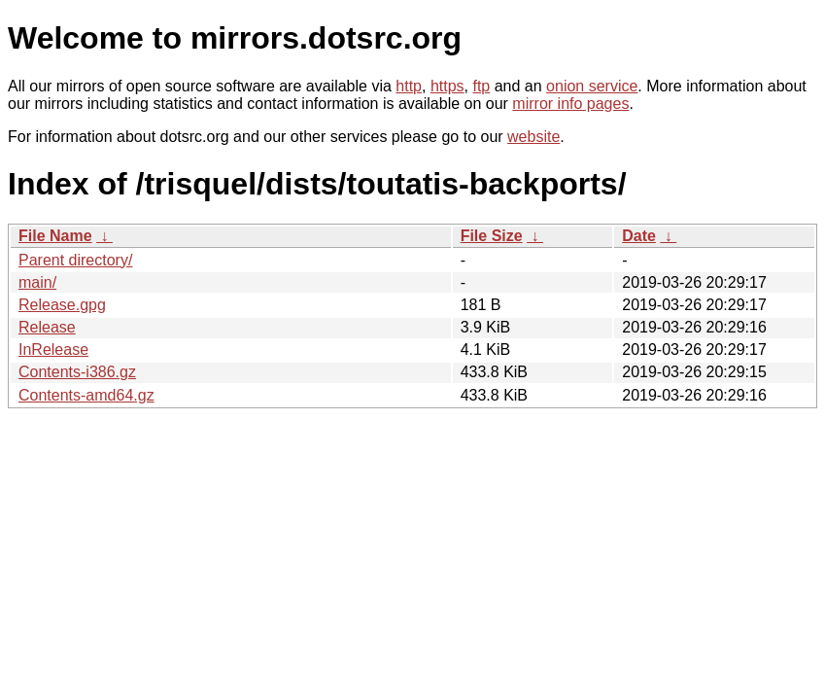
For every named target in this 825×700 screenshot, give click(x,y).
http (408, 86)
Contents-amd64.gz (86, 395)
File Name (55, 236)
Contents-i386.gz (77, 372)
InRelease (53, 349)
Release (47, 327)
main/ (37, 282)
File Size (492, 236)
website (533, 136)
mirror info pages (570, 103)
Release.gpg (62, 305)
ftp (481, 86)
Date (639, 236)
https (447, 86)
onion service (591, 86)
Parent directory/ (75, 260)
